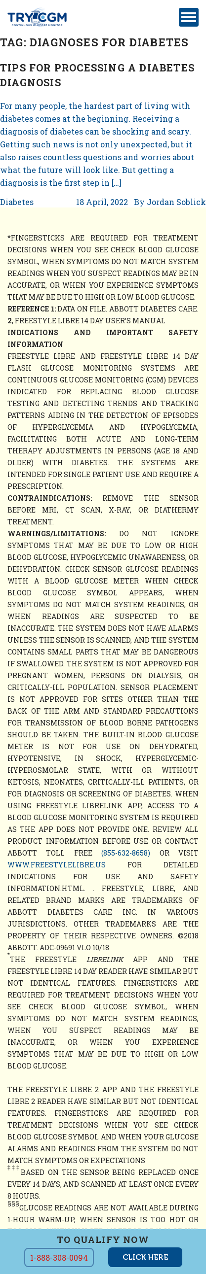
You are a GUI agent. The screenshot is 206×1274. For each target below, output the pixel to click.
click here (145, 1257)
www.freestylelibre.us (56, 864)
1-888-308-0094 (59, 1257)
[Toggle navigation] (189, 17)
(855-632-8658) (125, 853)
